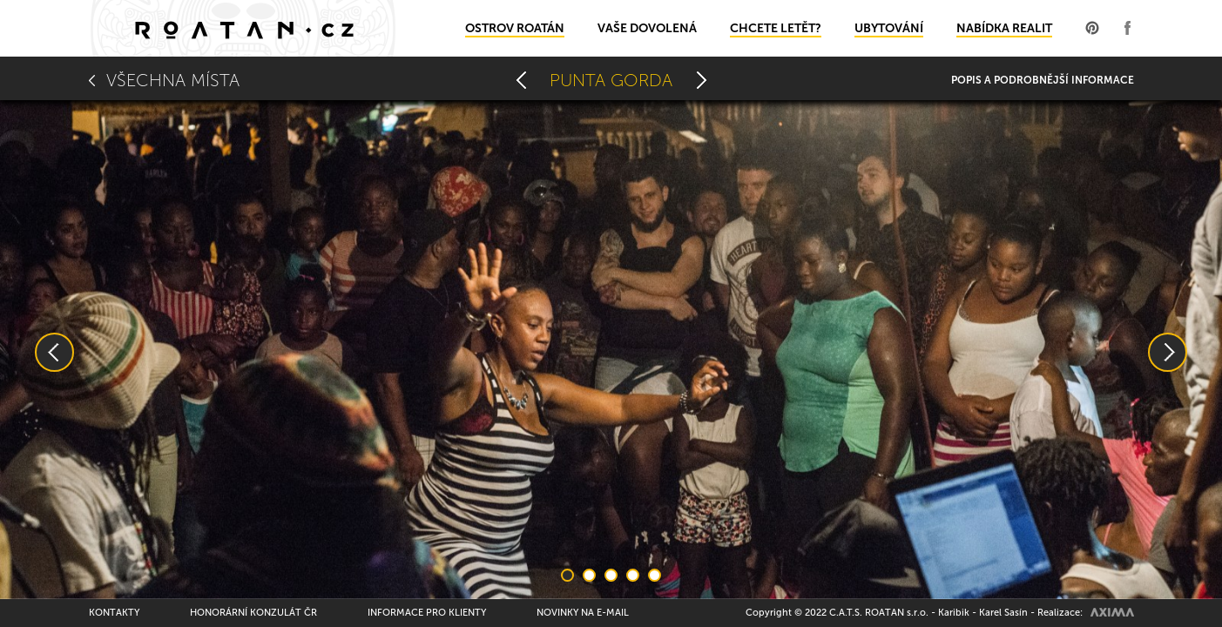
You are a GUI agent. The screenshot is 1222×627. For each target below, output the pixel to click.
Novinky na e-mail (583, 612)
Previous (54, 352)
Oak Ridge (521, 80)
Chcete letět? (775, 28)
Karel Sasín (1003, 612)
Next (1167, 352)
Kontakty (114, 612)
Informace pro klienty (427, 612)
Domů (243, 28)
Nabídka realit (1004, 28)
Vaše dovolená (647, 28)
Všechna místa (173, 80)
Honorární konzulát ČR (253, 612)
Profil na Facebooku (1127, 28)
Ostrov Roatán (514, 28)
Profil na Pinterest (1092, 28)
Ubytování (888, 28)
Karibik (953, 612)
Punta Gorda (611, 80)
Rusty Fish (701, 80)
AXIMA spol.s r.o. (1112, 612)
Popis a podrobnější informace (1042, 80)
